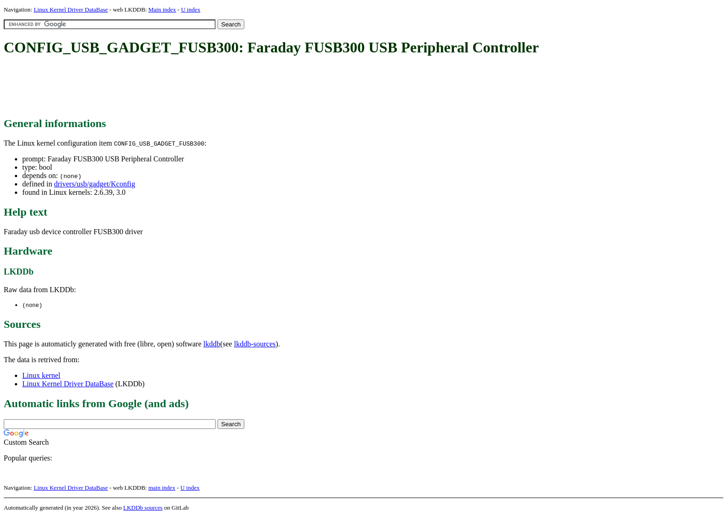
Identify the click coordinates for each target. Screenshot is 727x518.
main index (161, 488)
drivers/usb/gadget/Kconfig (94, 184)
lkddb (212, 344)
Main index (162, 9)
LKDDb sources (143, 508)
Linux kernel (41, 376)
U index (190, 9)
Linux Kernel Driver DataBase (71, 9)
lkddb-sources (255, 344)
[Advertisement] (172, 87)
